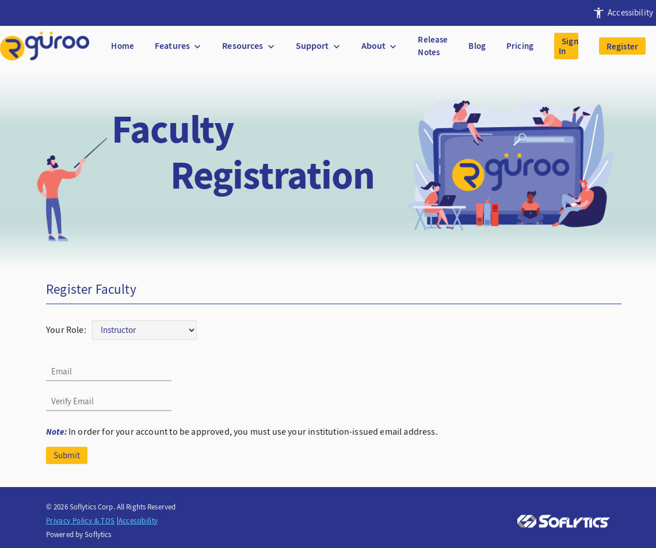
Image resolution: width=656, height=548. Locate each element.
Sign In (568, 46)
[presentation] (621, 13)
